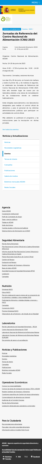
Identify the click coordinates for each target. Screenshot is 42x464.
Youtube (8, 459)
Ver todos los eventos (11, 129)
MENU (36, 2)
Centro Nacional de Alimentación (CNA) (15, 329)
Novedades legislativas (9, 356)
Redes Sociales (9, 187)
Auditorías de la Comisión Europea (13, 400)
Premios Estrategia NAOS (10, 311)
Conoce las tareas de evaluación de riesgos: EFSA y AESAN (21, 389)
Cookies (12, 452)
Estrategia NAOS (7, 289)
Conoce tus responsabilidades (11, 386)
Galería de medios (11, 176)
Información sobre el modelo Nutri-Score (15, 430)
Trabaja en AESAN (7, 222)
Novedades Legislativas (12, 148)
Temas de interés (7, 362)
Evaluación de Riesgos (9, 262)
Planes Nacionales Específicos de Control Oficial (17, 257)
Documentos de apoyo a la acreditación (15, 340)
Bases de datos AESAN (9, 268)
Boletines (8, 457)
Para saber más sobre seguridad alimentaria (16, 427)
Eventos (4, 359)
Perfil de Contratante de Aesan (12, 217)
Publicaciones (9, 170)
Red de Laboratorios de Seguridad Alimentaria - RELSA (19, 327)
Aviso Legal (29, 450)
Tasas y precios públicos (9, 219)
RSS (19, 457)
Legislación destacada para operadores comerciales (18, 406)
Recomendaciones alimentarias (12, 424)
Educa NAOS (6, 292)
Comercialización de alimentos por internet (16, 397)
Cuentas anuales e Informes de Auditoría (15, 228)
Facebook (36, 457)
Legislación (5, 274)
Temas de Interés (10, 159)
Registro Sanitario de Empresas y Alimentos (16, 265)
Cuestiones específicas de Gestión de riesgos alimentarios (20, 394)
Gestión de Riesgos (8, 259)
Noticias (7, 142)
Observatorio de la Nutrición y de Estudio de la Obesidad (20, 314)
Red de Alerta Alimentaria (10, 244)
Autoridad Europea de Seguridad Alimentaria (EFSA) (18, 271)
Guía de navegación (18, 450)
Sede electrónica (7, 225)
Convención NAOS (8, 308)
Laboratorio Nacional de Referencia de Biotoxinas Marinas (20, 332)
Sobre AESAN (6, 211)
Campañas (8, 165)
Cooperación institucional (10, 214)
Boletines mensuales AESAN (14, 182)
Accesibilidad (6, 450)
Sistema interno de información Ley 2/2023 (16, 231)
